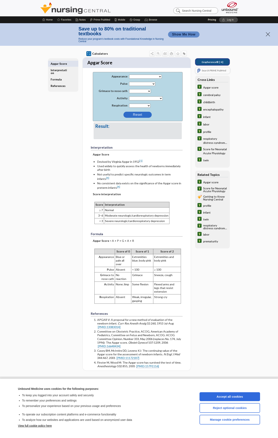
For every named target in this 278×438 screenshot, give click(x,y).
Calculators (97, 53)
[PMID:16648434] (109, 346)
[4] (107, 178)
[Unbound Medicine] (230, 7)
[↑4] (212, 62)
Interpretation (59, 65)
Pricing (212, 19)
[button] (151, 19)
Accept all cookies (230, 396)
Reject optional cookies (230, 408)
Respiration (120, 106)
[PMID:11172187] (128, 358)
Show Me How (183, 34)
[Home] (47, 19)
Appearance (120, 77)
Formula (56, 73)
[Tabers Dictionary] (212, 87)
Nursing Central (90, 8)
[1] (140, 161)
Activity (122, 98)
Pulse (124, 84)
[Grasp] (135, 19)
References (58, 79)
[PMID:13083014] (109, 327)
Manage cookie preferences (230, 419)
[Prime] (100, 19)
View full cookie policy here (35, 425)
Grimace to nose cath (113, 91)
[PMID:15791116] (147, 366)
